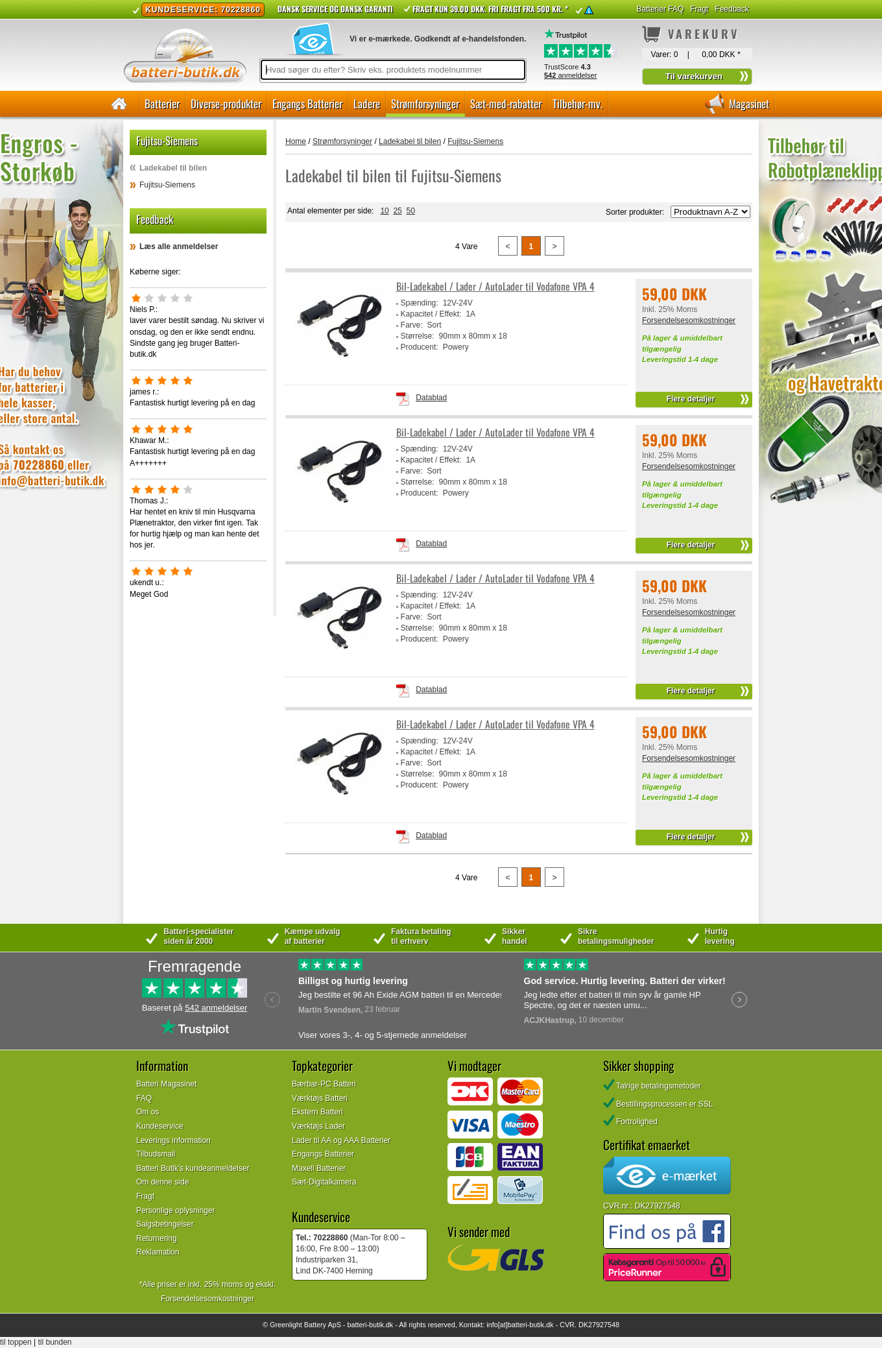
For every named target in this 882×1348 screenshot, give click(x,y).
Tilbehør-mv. (577, 103)
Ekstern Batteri (317, 1111)
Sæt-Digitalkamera (324, 1181)
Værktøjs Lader (318, 1126)
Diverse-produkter (226, 103)
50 (410, 210)
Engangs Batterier (307, 103)
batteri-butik (365, 1325)
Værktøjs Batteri (320, 1098)
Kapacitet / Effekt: (431, 314)
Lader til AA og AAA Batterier (341, 1140)
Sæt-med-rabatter (506, 103)
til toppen (16, 1342)
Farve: (412, 325)
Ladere (366, 103)
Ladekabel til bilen (173, 168)
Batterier (162, 103)
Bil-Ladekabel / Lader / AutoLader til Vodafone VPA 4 (495, 286)
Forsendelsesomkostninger (688, 320)
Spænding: (419, 302)
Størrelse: (418, 336)
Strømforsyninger (425, 103)
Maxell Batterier (319, 1168)
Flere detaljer (691, 398)
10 (384, 210)
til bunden (55, 1342)
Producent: (419, 347)
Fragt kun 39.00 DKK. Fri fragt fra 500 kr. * (490, 8)
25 (397, 210)
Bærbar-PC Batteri (324, 1084)
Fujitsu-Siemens (167, 184)
